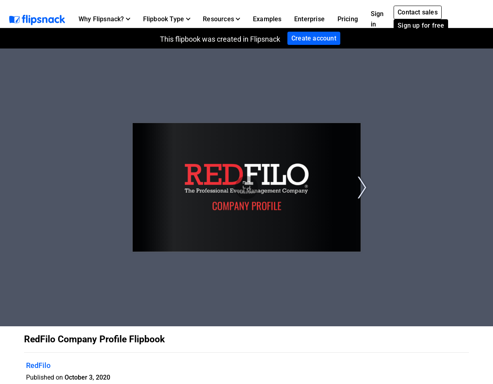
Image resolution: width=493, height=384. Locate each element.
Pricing (347, 19)
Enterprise (309, 19)
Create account (313, 38)
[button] (104, 19)
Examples (267, 19)
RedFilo (38, 365)
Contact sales (418, 12)
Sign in (377, 19)
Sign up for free (421, 25)
